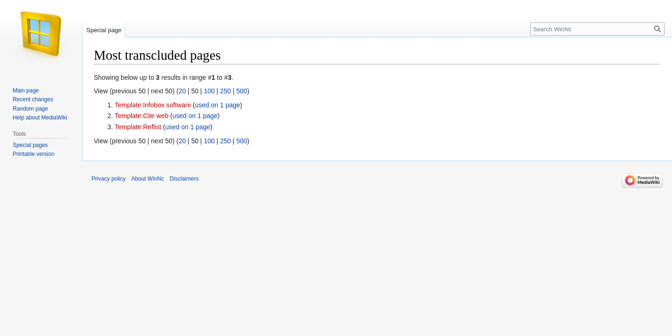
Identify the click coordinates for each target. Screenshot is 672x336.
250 (225, 91)
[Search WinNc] (597, 28)
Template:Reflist (138, 127)
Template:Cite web (141, 115)
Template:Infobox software (153, 105)
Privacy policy (108, 178)
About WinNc (147, 178)
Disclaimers (183, 178)
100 (209, 91)
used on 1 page (217, 105)
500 (241, 91)
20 (182, 91)
